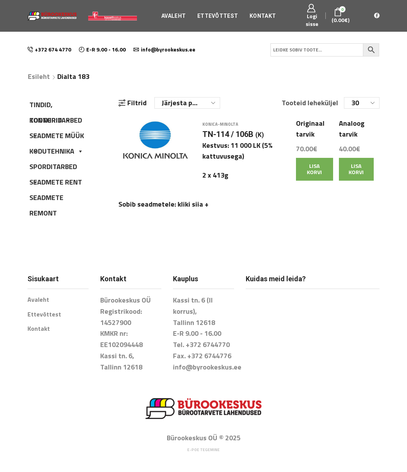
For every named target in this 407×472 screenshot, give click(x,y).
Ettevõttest (217, 16)
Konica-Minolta (220, 128)
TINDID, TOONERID (50, 106)
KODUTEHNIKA (56, 151)
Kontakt (263, 16)
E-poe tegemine (203, 450)
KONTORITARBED (55, 121)
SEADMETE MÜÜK (56, 137)
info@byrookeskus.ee (207, 367)
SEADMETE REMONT (46, 198)
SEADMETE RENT (55, 182)
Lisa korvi (314, 173)
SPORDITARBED (53, 167)
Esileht (39, 77)
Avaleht (173, 16)
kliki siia (193, 209)
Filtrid (132, 103)
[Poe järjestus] (187, 103)
